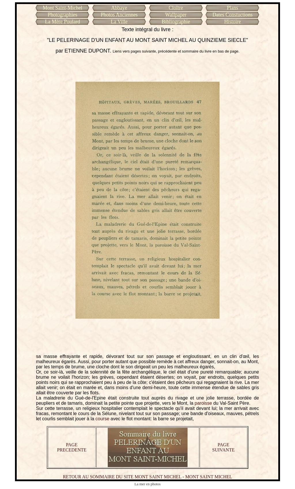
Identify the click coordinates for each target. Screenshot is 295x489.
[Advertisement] (147, 68)
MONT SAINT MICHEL (208, 476)
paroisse (203, 403)
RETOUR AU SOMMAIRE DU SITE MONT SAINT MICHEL (122, 476)
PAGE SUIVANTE (223, 447)
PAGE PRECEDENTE (71, 447)
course (102, 418)
